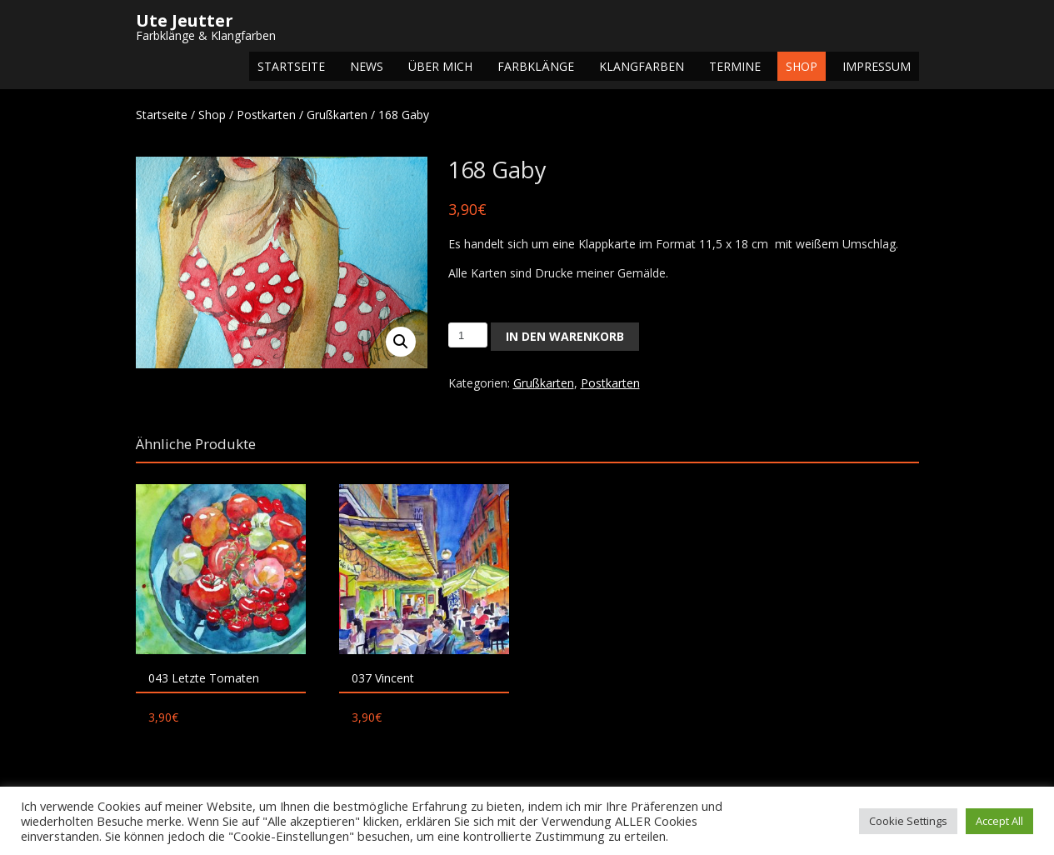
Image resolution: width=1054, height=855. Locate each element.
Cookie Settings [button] (908, 820)
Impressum (876, 66)
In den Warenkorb (565, 336)
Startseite (291, 66)
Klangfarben (641, 66)
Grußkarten (337, 114)
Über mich (440, 66)
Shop (801, 66)
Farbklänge (535, 66)
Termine (735, 66)
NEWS (366, 66)
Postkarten (266, 114)
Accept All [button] (999, 820)
